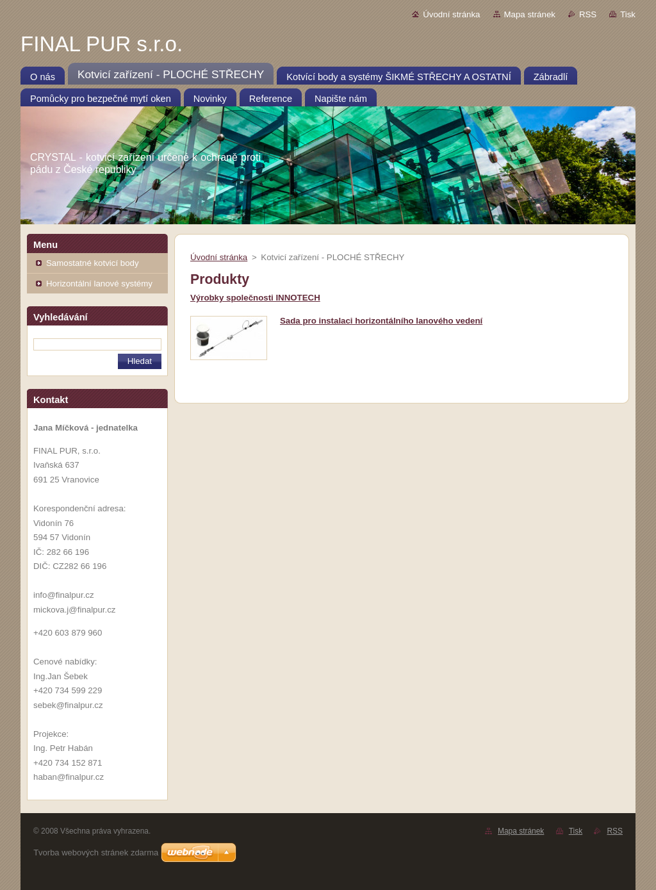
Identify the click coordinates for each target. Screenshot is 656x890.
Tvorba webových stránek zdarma (95, 852)
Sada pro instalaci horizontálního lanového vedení (381, 321)
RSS (587, 14)
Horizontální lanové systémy (99, 283)
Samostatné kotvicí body (92, 263)
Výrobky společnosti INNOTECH (255, 297)
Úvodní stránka (451, 14)
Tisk (628, 14)
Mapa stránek (529, 14)
